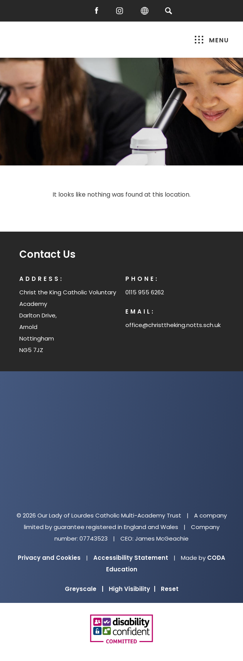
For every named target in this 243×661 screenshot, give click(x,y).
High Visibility (132, 589)
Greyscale (84, 589)
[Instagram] (121, 11)
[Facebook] (98, 11)
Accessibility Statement (130, 558)
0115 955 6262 (144, 292)
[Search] (168, 10)
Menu (212, 40)
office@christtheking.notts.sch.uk (173, 325)
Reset (170, 589)
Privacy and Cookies (49, 558)
